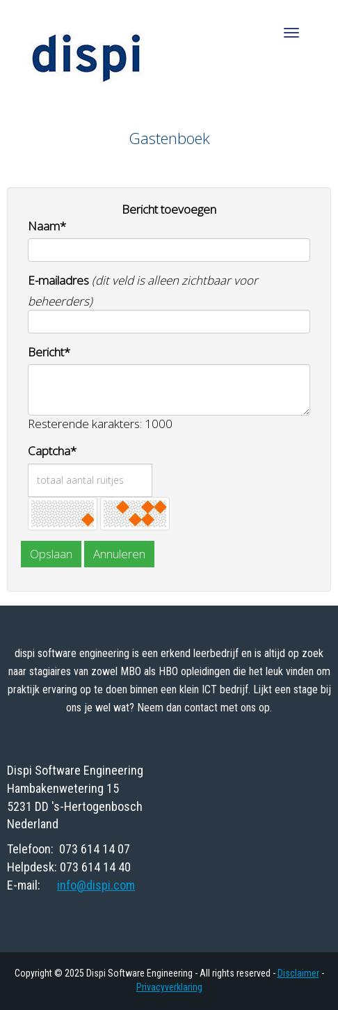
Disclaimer (298, 973)
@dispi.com (96, 885)
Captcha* (52, 451)
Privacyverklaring (169, 987)
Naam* (47, 226)
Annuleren (119, 554)
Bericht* (49, 352)
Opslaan (51, 554)
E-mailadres (58, 280)
